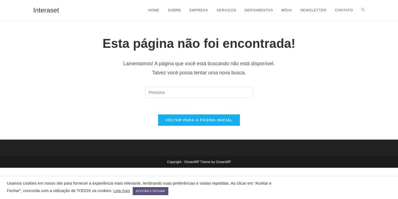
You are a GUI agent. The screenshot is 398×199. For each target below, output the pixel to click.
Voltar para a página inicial (198, 120)
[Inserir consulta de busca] (199, 92)
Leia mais (122, 190)
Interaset (46, 10)
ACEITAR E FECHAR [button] (150, 191)
